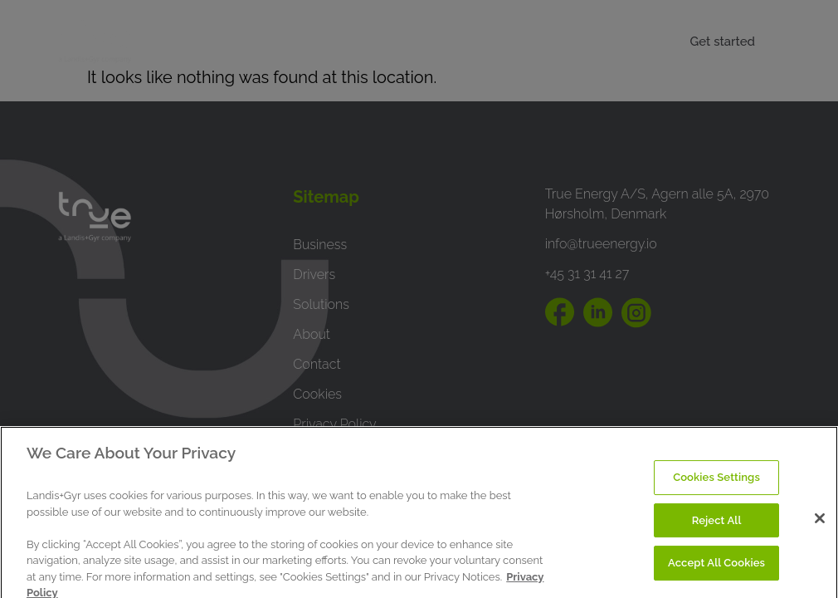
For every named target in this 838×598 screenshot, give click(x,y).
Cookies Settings (716, 484)
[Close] (819, 525)
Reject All (717, 527)
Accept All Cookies (716, 570)
